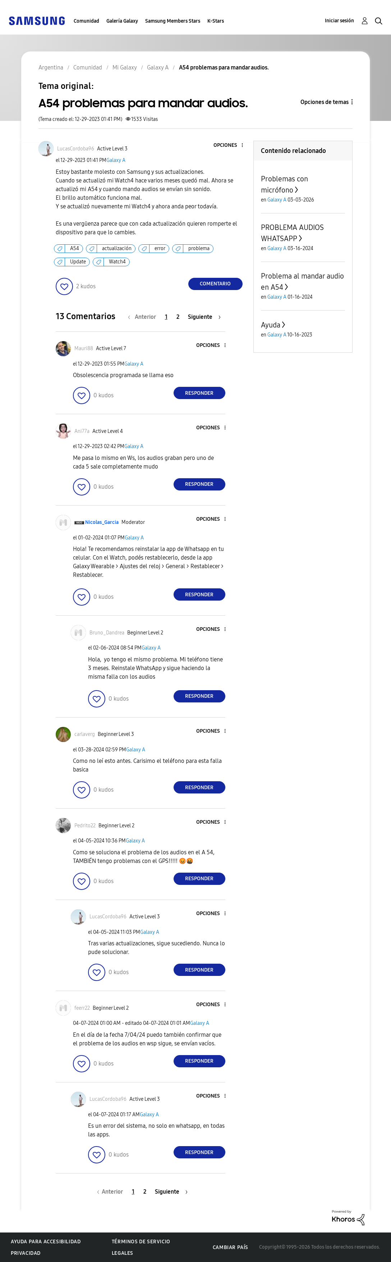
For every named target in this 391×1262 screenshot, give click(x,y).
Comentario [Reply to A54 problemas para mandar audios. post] (215, 284)
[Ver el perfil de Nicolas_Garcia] (102, 522)
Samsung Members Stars (172, 21)
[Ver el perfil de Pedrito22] (85, 826)
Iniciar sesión (339, 21)
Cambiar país (230, 1247)
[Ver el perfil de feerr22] (82, 1008)
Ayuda (270, 325)
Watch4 (117, 262)
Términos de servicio (141, 1242)
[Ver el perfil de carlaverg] (84, 734)
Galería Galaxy (122, 21)
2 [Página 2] (177, 316)
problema (199, 248)
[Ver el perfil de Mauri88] (83, 348)
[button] (230, 145)
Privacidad (26, 1253)
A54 (74, 248)
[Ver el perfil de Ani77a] (81, 431)
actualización (117, 248)
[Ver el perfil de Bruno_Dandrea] (106, 633)
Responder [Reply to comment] (199, 393)
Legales (122, 1253)
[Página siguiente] (204, 316)
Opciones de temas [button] (324, 102)
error (160, 248)
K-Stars (215, 21)
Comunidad (86, 21)
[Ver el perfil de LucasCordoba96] (75, 149)
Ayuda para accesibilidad (45, 1242)
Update (78, 262)
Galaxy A (115, 160)
